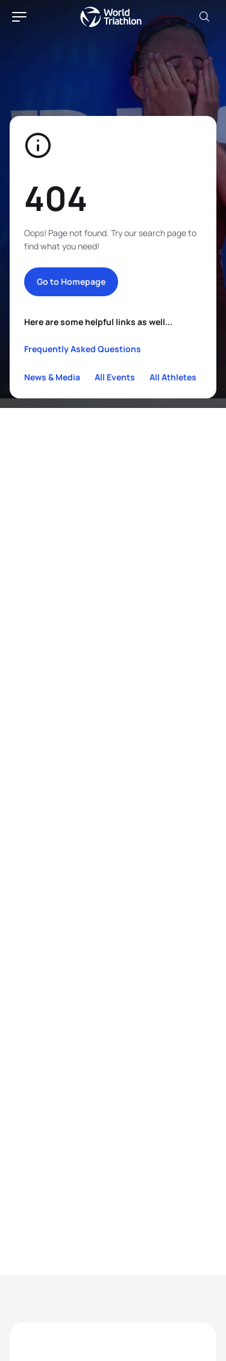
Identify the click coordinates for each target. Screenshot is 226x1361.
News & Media (52, 377)
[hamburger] (19, 17)
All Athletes (172, 377)
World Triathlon (111, 17)
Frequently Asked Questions (82, 349)
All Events (115, 377)
